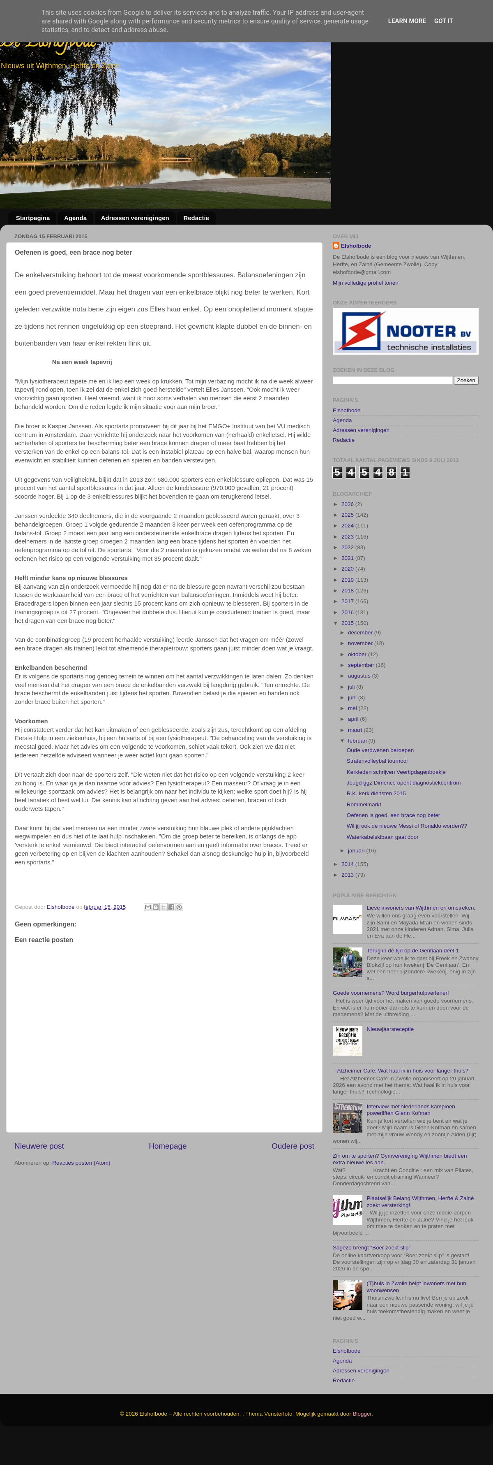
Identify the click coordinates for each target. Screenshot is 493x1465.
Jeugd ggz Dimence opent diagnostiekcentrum (404, 813)
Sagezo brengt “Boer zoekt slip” (371, 1278)
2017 (348, 632)
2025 (348, 545)
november (361, 674)
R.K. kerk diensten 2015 (376, 824)
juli (352, 717)
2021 (348, 588)
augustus (360, 706)
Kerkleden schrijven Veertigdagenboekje (396, 802)
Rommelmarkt (364, 834)
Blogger (362, 1444)
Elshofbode (356, 246)
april (354, 749)
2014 (348, 895)
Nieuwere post (39, 1146)
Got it (443, 21)
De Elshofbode (48, 43)
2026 (348, 534)
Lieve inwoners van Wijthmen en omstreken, (420, 938)
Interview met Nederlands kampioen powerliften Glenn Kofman (410, 1140)
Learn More (407, 21)
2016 (348, 643)
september (362, 695)
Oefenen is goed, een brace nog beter (393, 846)
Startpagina (33, 217)
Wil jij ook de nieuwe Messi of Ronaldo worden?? (407, 856)
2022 (348, 578)
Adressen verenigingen (135, 217)
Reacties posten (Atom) (81, 1163)
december (361, 663)
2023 (348, 567)
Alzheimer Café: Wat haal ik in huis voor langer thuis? (402, 1101)
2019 (348, 610)
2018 (348, 621)
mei (353, 739)
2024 (348, 556)
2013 (348, 905)
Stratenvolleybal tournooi (377, 791)
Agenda (75, 217)
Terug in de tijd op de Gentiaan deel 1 (412, 981)
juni (353, 728)
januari (357, 881)
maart (356, 760)
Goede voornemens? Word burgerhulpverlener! (391, 1023)
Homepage (168, 1146)
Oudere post (293, 1146)
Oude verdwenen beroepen (380, 781)
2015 (348, 653)
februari (358, 771)
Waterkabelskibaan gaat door (383, 867)
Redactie (196, 217)
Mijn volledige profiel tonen (366, 283)
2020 (348, 599)
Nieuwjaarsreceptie (390, 1059)
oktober (358, 684)
